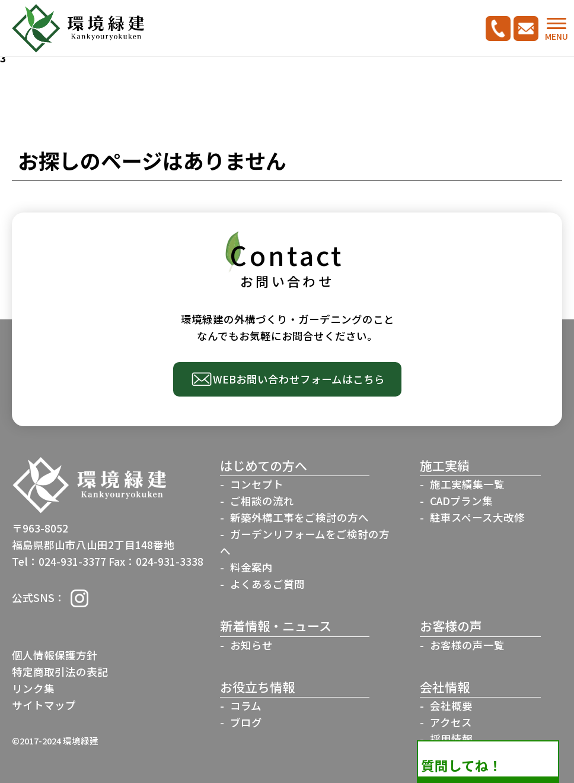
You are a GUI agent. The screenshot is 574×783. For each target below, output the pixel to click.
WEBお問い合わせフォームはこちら (299, 379)
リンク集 (33, 688)
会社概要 (451, 705)
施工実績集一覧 (467, 484)
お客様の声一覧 (467, 645)
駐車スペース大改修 (477, 517)
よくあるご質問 (267, 583)
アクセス (451, 722)
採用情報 (451, 738)
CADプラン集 (461, 500)
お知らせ (251, 645)
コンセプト (256, 484)
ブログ (246, 722)
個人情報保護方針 (54, 655)
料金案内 (251, 567)
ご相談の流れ (262, 500)
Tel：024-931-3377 (59, 561)
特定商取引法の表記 (60, 671)
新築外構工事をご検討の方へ (299, 517)
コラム (246, 705)
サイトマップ (44, 705)
